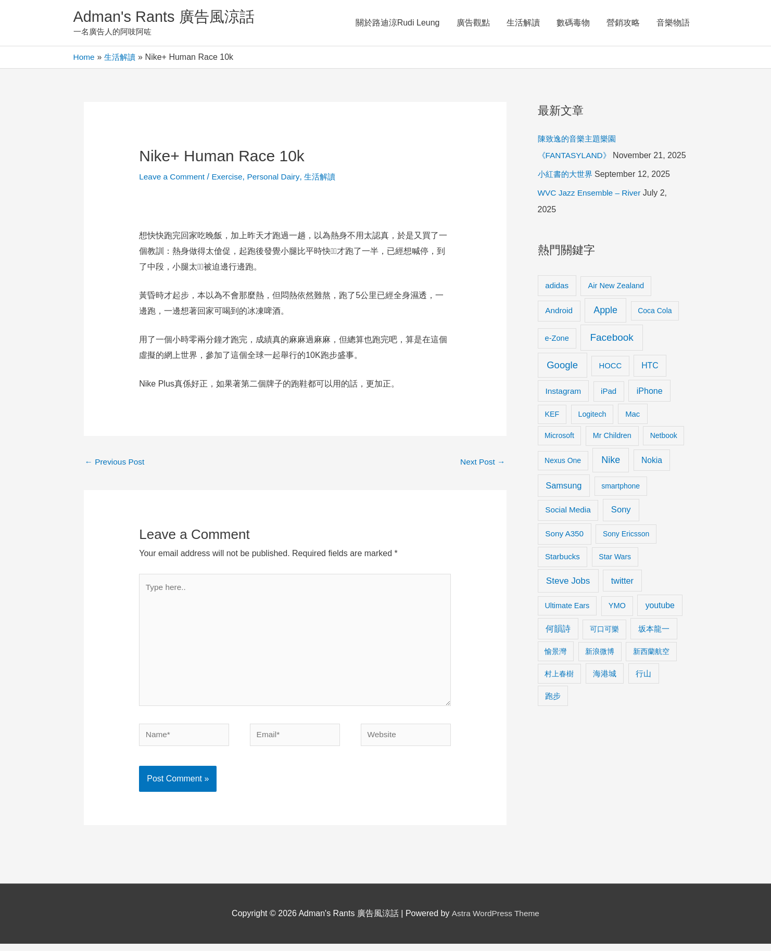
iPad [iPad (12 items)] (608, 409)
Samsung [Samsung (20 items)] (564, 503)
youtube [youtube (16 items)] (660, 623)
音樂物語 (673, 23)
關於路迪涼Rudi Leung (398, 23)
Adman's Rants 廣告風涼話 (167, 17)
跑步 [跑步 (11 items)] (553, 714)
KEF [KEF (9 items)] (552, 432)
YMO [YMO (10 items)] (617, 623)
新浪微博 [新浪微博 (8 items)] (599, 669)
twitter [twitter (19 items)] (622, 598)
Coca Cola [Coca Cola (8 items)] (655, 329)
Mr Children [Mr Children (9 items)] (612, 453)
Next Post (482, 463)
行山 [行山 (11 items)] (643, 691)
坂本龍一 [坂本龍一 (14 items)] (653, 646)
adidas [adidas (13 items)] (556, 303)
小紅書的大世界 (567, 192)
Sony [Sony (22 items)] (621, 528)
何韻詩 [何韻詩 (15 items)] (558, 646)
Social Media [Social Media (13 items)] (567, 527)
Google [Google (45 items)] (562, 382)
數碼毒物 (573, 23)
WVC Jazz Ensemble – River (591, 211)
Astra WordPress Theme (495, 921)
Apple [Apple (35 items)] (605, 328)
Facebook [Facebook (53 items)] (611, 355)
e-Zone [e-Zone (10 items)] (557, 356)
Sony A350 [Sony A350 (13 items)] (564, 551)
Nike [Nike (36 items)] (610, 478)
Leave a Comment (173, 177)
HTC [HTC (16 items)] (649, 383)
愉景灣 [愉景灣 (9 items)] (555, 669)
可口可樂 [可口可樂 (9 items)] (604, 647)
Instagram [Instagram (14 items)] (563, 409)
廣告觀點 (473, 23)
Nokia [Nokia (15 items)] (651, 478)
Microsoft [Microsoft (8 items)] (559, 453)
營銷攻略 (623, 23)
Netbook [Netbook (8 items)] (663, 453)
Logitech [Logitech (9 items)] (592, 432)
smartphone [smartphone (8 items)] (620, 504)
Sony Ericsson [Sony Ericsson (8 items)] (626, 552)
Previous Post (116, 463)
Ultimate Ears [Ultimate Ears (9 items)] (567, 623)
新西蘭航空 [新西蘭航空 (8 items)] (651, 669)
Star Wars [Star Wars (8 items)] (615, 575)
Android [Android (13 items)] (559, 328)
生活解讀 (523, 23)
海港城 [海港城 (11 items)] (604, 691)
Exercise (230, 177)
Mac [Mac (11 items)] (632, 432)
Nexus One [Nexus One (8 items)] (563, 478)
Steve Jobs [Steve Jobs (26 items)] (568, 598)
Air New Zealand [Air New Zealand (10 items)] (616, 303)
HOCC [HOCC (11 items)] (610, 383)
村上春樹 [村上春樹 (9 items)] (559, 691)
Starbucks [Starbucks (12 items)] (562, 574)
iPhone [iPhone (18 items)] (650, 409)
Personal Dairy (278, 177)
